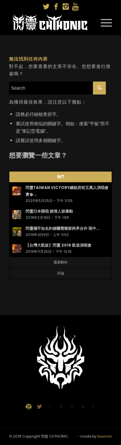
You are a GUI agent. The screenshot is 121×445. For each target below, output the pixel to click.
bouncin (104, 436)
